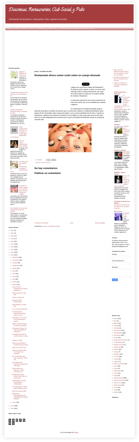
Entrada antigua (100, 223)
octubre (15, 263)
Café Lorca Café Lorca (19, 347)
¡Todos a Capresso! (18, 297)
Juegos (116, 352)
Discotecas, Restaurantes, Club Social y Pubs (46, 10)
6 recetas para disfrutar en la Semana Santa (126, 130)
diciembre (15, 257)
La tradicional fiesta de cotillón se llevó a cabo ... (20, 335)
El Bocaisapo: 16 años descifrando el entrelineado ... (19, 382)
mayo (14, 276)
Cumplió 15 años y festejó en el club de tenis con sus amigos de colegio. (23, 190)
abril (14, 279)
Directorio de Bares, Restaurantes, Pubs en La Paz (76, 28)
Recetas (117, 124)
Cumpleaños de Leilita (126, 214)
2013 (12, 255)
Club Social (117, 330)
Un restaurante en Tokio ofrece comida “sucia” (19, 387)
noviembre (15, 260)
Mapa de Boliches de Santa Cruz (22, 73)
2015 (12, 249)
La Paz (31, 28)
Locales (116, 359)
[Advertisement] (69, 49)
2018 (12, 241)
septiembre (16, 265)
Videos (116, 392)
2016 (12, 247)
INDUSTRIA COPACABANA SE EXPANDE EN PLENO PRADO (20, 396)
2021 (12, 233)
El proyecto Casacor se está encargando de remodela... (19, 329)
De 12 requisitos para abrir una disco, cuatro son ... (20, 357)
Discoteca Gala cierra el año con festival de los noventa (121, 78)
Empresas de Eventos (120, 340)
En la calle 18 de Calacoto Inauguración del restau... (20, 364)
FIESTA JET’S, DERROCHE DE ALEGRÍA (23, 143)
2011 (12, 408)
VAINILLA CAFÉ (17, 340)
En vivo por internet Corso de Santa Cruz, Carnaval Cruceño (122, 206)
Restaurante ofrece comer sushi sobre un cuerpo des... (19, 376)
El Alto (116, 337)
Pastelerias (117, 371)
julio (13, 271)
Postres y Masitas (120, 150)
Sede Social (117, 385)
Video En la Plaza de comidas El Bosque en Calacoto (121, 84)
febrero (14, 284)
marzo (14, 282)
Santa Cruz (52, 28)
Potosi (116, 373)
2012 (12, 406)
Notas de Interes (45, 162)
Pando (116, 368)
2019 (12, 238)
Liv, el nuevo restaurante (19, 309)
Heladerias (117, 347)
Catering (116, 328)
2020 (12, 236)
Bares (115, 318)
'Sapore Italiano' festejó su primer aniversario (19, 324)
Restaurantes (118, 378)
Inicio (71, 223)
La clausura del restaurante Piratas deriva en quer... (19, 313)
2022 (12, 230)
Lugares (116, 361)
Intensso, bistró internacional (17, 301)
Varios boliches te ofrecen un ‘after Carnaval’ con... (18, 370)
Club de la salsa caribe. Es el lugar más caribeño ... (19, 351)
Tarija (23, 28)
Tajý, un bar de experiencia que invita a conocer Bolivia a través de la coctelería (121, 72)
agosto (14, 268)
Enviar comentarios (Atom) (51, 226)
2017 (12, 244)
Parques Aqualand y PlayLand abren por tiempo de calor (18, 111)
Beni (115, 321)
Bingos (116, 323)
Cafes (115, 325)
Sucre (115, 387)
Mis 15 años (118, 211)
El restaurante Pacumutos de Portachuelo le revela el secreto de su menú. (19, 167)
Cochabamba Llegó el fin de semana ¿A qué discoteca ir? (19, 94)
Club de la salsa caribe (19, 391)
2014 (12, 252)
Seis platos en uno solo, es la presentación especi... (19, 319)
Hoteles (116, 349)
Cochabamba (40, 28)
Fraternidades (118, 342)
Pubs (115, 375)
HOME (9, 28)
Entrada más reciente (41, 223)
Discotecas (117, 335)
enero (14, 402)
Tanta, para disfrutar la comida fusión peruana (20, 344)
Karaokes (117, 354)
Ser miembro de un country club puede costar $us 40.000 (18, 209)
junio (14, 273)
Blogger (76, 432)
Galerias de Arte (119, 344)
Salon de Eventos (119, 380)
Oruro (17, 28)
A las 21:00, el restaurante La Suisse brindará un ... (19, 288)
